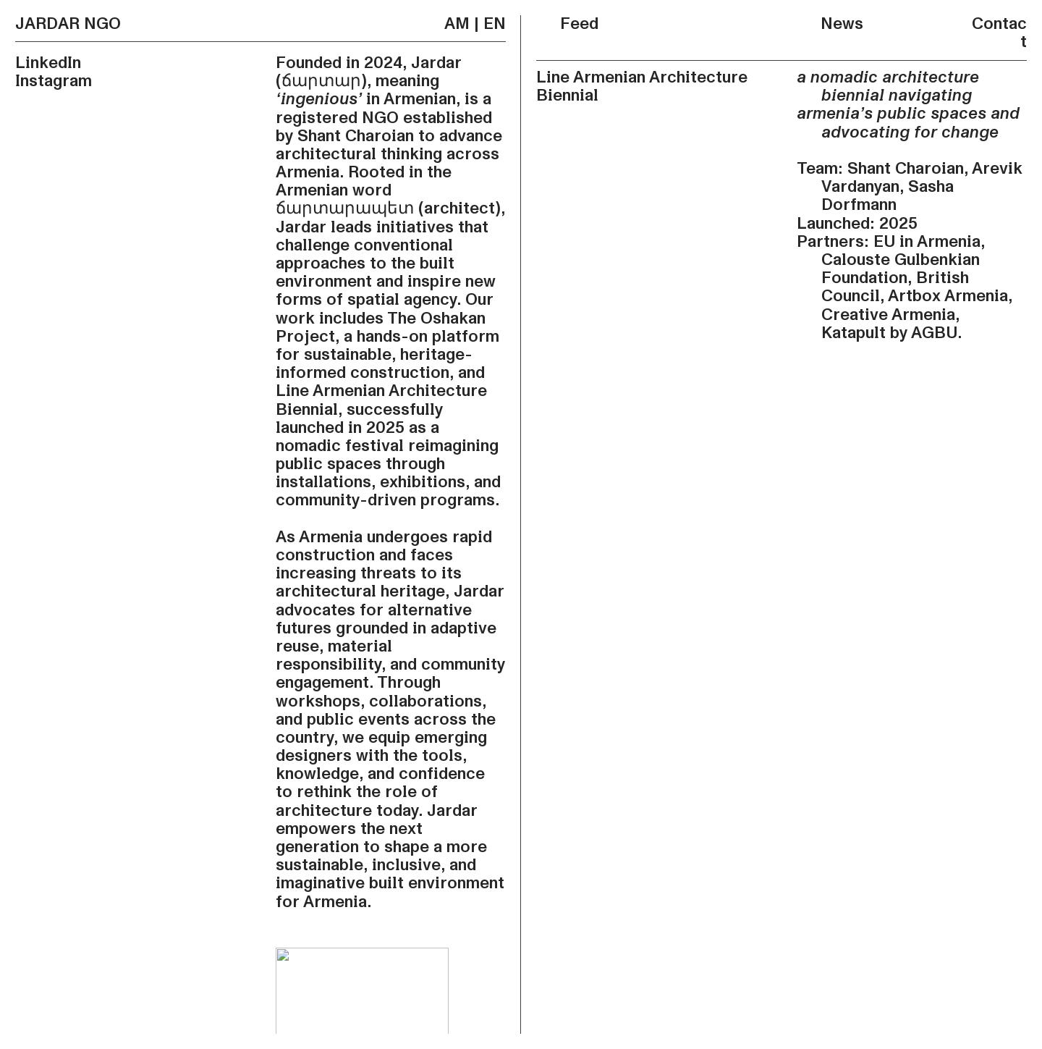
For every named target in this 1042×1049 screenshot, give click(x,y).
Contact (999, 33)
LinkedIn (48, 63)
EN (494, 23)
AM (457, 23)
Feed (567, 23)
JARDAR (47, 23)
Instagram (53, 81)
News (830, 23)
